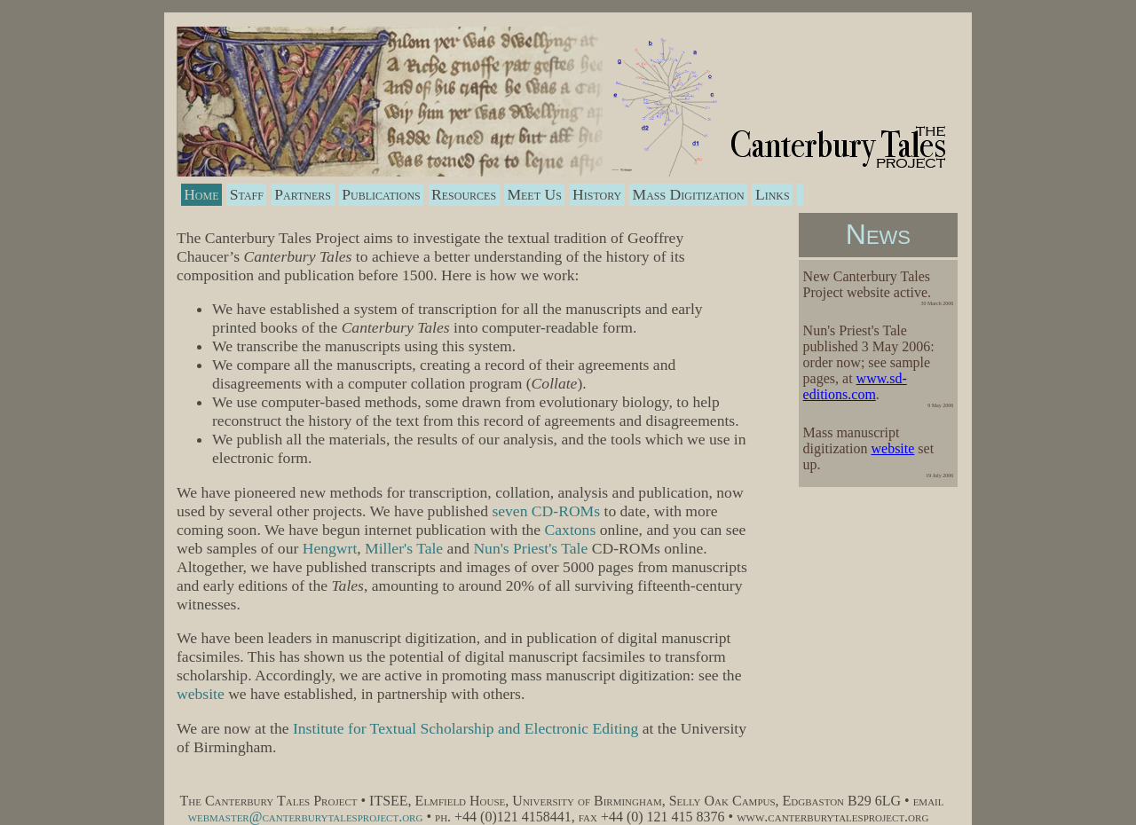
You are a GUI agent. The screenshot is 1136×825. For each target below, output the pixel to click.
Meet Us (534, 194)
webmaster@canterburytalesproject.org (305, 816)
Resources (463, 194)
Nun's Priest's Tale (530, 548)
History (596, 194)
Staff (247, 194)
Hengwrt (330, 548)
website (892, 448)
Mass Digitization (689, 194)
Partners (302, 194)
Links (772, 194)
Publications (381, 194)
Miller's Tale (404, 548)
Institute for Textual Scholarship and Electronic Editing (465, 728)
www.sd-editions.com (855, 386)
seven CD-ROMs (546, 511)
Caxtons (570, 529)
